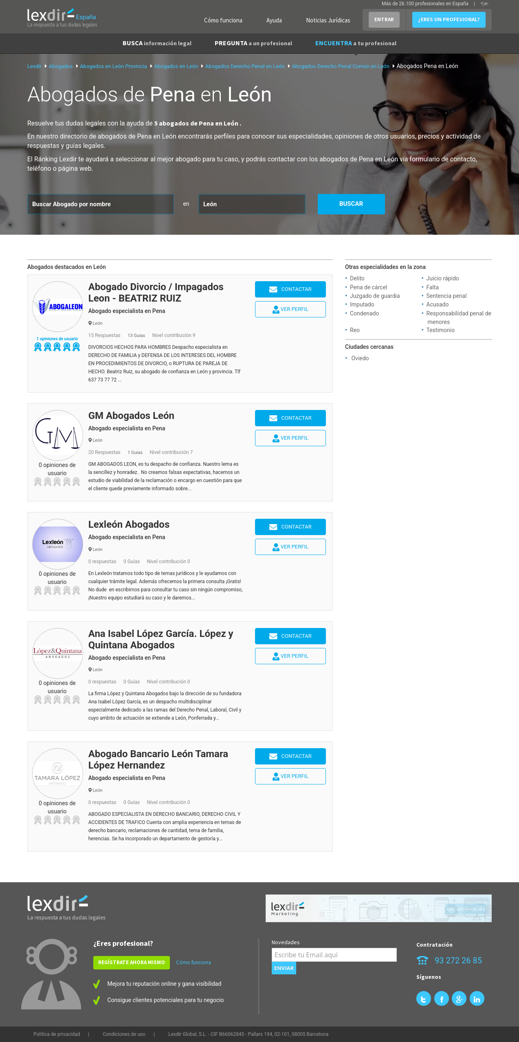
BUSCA (157, 43)
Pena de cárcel (368, 287)
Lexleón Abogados (129, 524)
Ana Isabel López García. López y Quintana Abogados (160, 639)
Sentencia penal (447, 296)
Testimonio (441, 330)
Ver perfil (290, 310)
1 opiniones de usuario (57, 339)
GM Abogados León (131, 415)
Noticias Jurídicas (328, 20)
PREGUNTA (253, 43)
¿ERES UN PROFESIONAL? (449, 19)
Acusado (438, 304)
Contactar (290, 290)
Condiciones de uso (124, 1034)
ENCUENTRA (355, 43)
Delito (357, 278)
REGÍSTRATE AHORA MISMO (131, 962)
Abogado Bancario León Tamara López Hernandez (158, 759)
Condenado (364, 313)
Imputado (362, 304)
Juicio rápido (443, 278)
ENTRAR (384, 19)
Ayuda (274, 20)
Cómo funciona (223, 20)
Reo (355, 330)
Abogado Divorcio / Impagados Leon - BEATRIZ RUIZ (156, 292)
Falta (433, 287)
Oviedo (360, 358)
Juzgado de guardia (375, 296)
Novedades (286, 942)
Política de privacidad (56, 1034)
